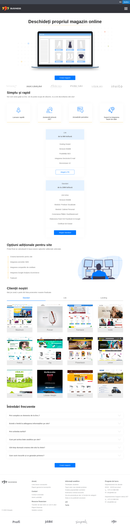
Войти (126, 2)
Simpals (9, 510)
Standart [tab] (26, 298)
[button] (65, 415)
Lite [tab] (65, 298)
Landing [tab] (103, 298)
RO (120, 2)
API (66, 502)
